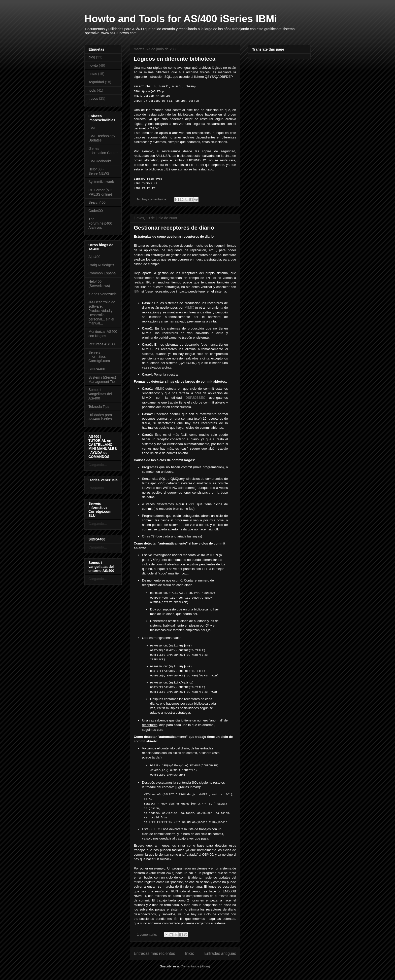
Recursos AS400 (101, 344)
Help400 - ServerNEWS (98, 171)
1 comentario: (147, 934)
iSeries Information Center (103, 151)
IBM (137, 291)
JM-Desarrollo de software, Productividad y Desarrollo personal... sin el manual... (101, 312)
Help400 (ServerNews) (99, 283)
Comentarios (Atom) (195, 966)
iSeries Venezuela (102, 294)
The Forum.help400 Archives (100, 223)
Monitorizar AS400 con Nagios (102, 334)
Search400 (97, 202)
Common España (102, 273)
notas (92, 74)
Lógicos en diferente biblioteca (174, 59)
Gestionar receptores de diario (174, 228)
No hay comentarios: (152, 199)
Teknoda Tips (98, 407)
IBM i (92, 128)
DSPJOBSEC (195, 398)
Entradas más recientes (154, 953)
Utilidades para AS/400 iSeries (100, 417)
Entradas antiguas (220, 953)
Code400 (95, 211)
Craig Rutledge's (101, 265)
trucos (93, 98)
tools (92, 90)
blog (91, 57)
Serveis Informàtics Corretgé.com (99, 356)
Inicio (189, 953)
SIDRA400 (96, 369)
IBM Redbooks (100, 161)
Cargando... (97, 465)
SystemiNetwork (101, 182)
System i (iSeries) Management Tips (102, 379)
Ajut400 (94, 257)
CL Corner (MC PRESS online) (100, 192)
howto (93, 65)
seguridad (96, 82)
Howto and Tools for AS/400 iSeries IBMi (180, 18)
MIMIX (189, 307)
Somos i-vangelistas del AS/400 (100, 394)
